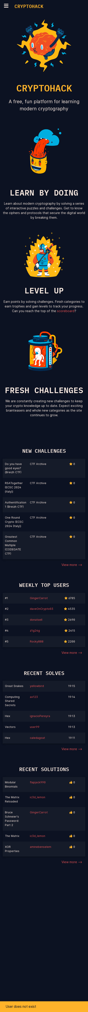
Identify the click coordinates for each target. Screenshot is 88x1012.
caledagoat (37, 737)
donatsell (36, 619)
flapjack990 (38, 782)
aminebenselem (40, 846)
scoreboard (65, 311)
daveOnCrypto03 (41, 608)
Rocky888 (36, 641)
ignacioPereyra (40, 716)
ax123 (34, 697)
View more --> (71, 565)
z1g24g (35, 630)
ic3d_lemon (37, 797)
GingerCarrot (39, 598)
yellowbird (37, 686)
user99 (34, 727)
